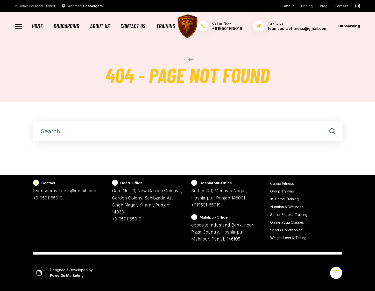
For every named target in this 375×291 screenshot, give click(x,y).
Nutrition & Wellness (286, 207)
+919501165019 (47, 197)
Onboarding (66, 26)
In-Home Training (284, 199)
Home (37, 26)
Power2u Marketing (67, 275)
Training (165, 26)
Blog (323, 6)
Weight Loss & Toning (288, 237)
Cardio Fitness (282, 183)
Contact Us (132, 26)
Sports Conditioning (286, 230)
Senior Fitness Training (288, 214)
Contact (341, 6)
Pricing (307, 6)
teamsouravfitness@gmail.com (297, 28)
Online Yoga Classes (287, 222)
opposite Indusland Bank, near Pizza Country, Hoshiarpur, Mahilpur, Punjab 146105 (222, 232)
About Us (100, 26)
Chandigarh (93, 6)
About (289, 6)
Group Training (282, 191)
